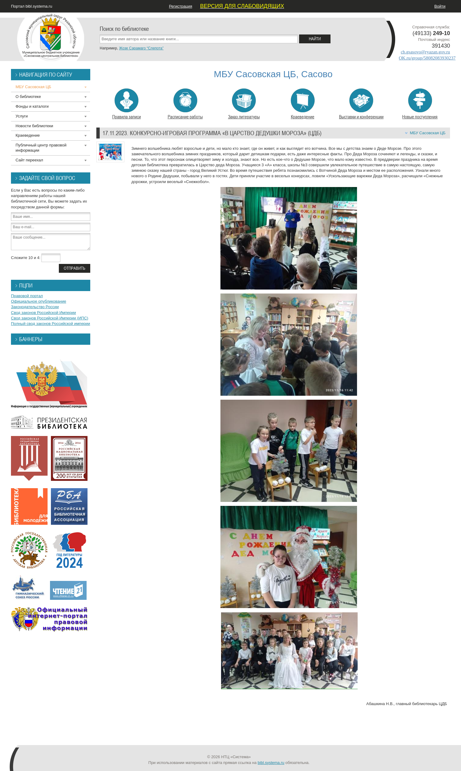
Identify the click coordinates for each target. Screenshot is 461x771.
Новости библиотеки (34, 126)
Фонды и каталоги (32, 106)
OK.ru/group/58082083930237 (427, 58)
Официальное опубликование (38, 301)
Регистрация (180, 6)
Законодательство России (35, 306)
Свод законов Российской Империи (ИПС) (49, 318)
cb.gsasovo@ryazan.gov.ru (425, 51)
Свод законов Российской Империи (43, 312)
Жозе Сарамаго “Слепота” (141, 48)
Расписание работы (185, 104)
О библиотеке (28, 96)
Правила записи (126, 104)
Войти (439, 6)
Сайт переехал (29, 160)
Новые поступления (420, 104)
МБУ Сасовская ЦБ (427, 133)
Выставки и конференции (361, 104)
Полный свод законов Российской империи (50, 323)
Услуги (22, 116)
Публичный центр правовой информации (41, 148)
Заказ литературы (244, 104)
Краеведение (303, 104)
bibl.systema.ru (271, 762)
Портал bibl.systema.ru (31, 6)
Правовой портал (27, 296)
